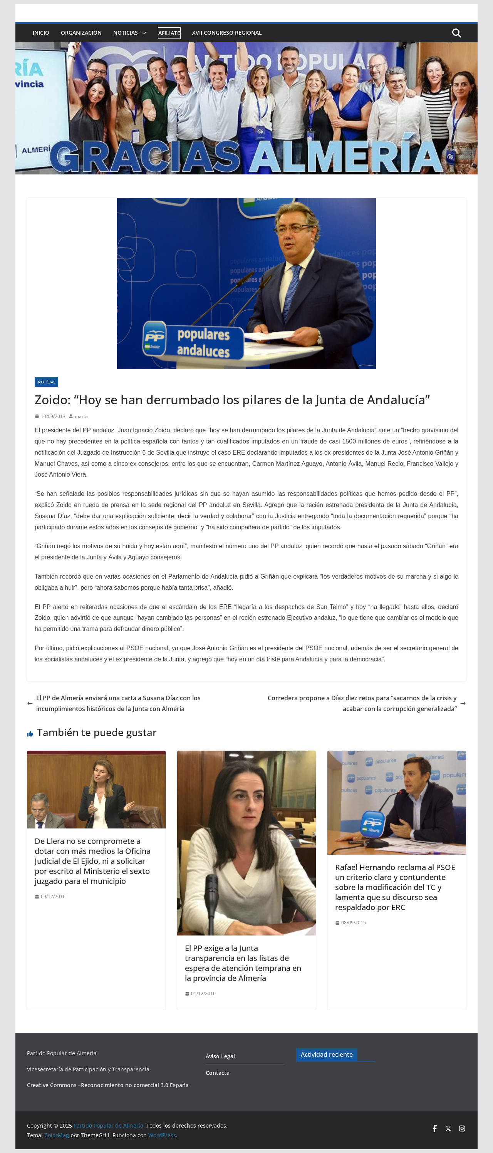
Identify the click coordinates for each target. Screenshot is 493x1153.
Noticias (125, 32)
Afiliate (169, 33)
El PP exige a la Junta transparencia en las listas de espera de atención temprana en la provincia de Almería (243, 963)
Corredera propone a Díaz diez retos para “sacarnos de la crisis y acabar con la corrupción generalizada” (367, 703)
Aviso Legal (220, 1056)
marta (81, 416)
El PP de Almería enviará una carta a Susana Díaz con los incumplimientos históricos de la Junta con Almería (114, 703)
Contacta (218, 1072)
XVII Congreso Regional (227, 32)
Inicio (41, 32)
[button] (142, 33)
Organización (81, 32)
